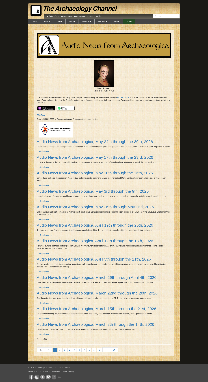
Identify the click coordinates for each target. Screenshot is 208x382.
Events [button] (72, 21)
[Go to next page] (106, 349)
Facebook (31, 377)
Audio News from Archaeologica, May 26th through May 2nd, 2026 (95, 207)
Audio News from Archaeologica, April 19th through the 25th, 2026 (95, 225)
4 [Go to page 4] (69, 350)
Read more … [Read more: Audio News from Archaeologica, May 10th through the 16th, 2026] (45, 185)
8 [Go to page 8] (89, 350)
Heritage (59, 377)
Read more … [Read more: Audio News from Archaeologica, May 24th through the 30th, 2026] (45, 151)
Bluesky (48, 377)
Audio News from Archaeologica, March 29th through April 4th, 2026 (96, 277)
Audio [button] (59, 21)
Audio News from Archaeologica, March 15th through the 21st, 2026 (96, 309)
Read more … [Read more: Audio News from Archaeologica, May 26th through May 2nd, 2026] (45, 219)
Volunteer (56, 371)
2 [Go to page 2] (59, 350)
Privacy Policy (68, 371)
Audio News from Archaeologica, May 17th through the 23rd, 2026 (95, 157)
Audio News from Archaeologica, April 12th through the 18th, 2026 (95, 241)
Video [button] (47, 21)
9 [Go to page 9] (93, 350)
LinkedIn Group (54, 377)
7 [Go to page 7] (84, 350)
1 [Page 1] (55, 350)
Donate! (129, 21)
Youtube (42, 377)
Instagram (36, 377)
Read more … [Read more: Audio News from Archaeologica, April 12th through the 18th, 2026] (45, 253)
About (38, 371)
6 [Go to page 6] (79, 350)
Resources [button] (86, 21)
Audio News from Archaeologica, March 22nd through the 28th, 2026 (97, 293)
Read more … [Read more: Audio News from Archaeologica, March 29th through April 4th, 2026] (45, 287)
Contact (46, 371)
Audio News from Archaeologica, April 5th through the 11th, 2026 (94, 259)
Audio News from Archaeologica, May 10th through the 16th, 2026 (95, 173)
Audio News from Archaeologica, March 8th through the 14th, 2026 (95, 324)
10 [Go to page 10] (99, 350)
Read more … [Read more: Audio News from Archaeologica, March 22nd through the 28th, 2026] (45, 303)
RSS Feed (41, 115)
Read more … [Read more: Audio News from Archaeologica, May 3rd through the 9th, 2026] (45, 201)
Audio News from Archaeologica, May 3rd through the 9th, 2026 (93, 191)
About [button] (116, 21)
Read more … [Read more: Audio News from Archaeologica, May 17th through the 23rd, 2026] (45, 167)
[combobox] (166, 16)
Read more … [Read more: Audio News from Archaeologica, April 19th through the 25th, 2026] (45, 235)
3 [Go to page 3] (64, 350)
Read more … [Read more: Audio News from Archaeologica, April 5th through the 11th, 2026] (45, 272)
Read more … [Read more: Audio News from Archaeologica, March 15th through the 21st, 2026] (45, 319)
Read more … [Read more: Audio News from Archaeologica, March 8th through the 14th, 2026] (45, 334)
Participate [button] (102, 21)
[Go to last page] (114, 349)
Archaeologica (123, 97)
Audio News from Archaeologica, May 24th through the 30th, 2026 (95, 141)
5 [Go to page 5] (74, 350)
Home (35, 21)
